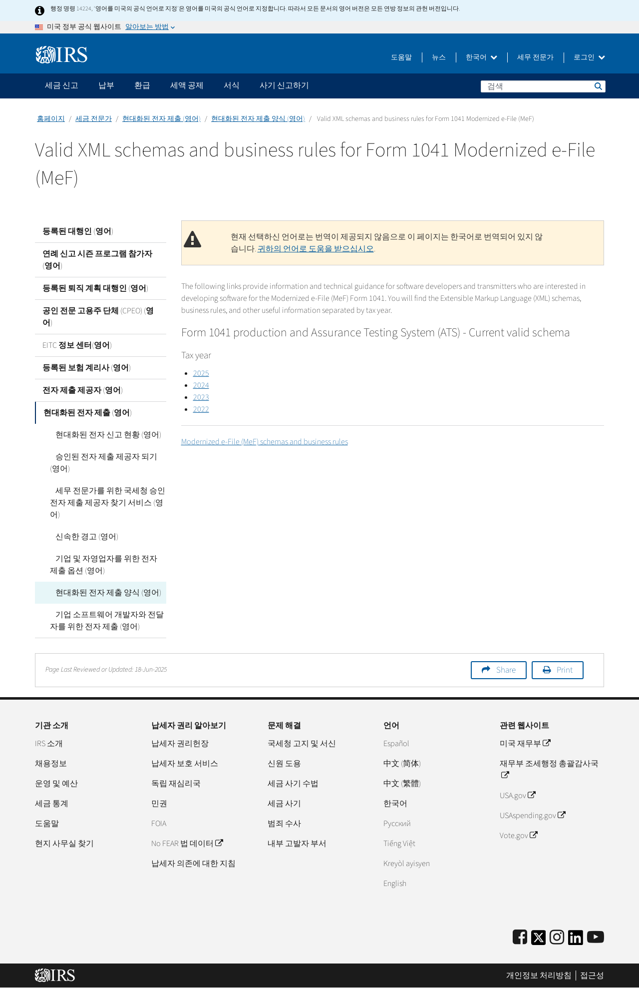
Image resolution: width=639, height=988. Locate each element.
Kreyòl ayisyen (406, 863)
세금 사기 (284, 803)
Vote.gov (518, 835)
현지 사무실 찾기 (64, 843)
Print (565, 670)
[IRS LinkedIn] (575, 941)
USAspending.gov (532, 815)
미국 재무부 (525, 743)
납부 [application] (106, 85)
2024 (201, 385)
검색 (597, 85)
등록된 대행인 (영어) (77, 231)
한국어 (481, 57)
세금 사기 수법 (293, 783)
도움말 (401, 57)
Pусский (397, 823)
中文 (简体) (402, 763)
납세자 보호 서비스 (184, 763)
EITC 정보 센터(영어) (77, 345)
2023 (201, 397)
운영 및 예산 (56, 783)
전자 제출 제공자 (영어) (82, 390)
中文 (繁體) (402, 783)
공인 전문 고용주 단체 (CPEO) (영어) (98, 316)
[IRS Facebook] (520, 938)
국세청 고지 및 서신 (302, 743)
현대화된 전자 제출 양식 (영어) (258, 119)
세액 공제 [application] (187, 85)
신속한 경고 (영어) (81, 536)
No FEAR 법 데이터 (187, 843)
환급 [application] (142, 85)
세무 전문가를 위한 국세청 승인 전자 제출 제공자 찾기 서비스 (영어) (106, 502)
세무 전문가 (535, 57)
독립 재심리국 (176, 783)
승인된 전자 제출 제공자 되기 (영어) (106, 462)
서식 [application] (232, 85)
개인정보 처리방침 (539, 976)
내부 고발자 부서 (297, 843)
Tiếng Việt (399, 843)
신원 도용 (284, 763)
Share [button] (506, 670)
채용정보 (51, 763)
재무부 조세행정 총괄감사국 (549, 769)
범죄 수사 (284, 823)
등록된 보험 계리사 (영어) (86, 367)
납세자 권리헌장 (180, 743)
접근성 (592, 976)
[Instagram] (557, 938)
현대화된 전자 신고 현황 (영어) (103, 434)
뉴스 (439, 57)
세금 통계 (51, 803)
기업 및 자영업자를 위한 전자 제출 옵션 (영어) (105, 564)
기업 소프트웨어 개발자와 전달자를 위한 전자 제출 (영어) (104, 620)
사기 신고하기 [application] (284, 85)
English (394, 883)
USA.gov (517, 795)
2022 (201, 409)
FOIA (158, 823)
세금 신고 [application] (61, 85)
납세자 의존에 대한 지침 (193, 863)
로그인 (589, 57)
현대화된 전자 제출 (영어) (161, 119)
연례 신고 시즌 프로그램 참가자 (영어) (97, 259)
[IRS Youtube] (595, 938)
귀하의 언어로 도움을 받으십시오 (316, 248)
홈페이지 (51, 119)
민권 (159, 803)
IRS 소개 (49, 743)
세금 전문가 (93, 119)
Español (396, 743)
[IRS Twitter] (538, 941)
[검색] (543, 86)
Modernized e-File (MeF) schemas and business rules (264, 441)
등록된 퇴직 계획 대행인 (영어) (95, 288)
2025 (201, 373)
